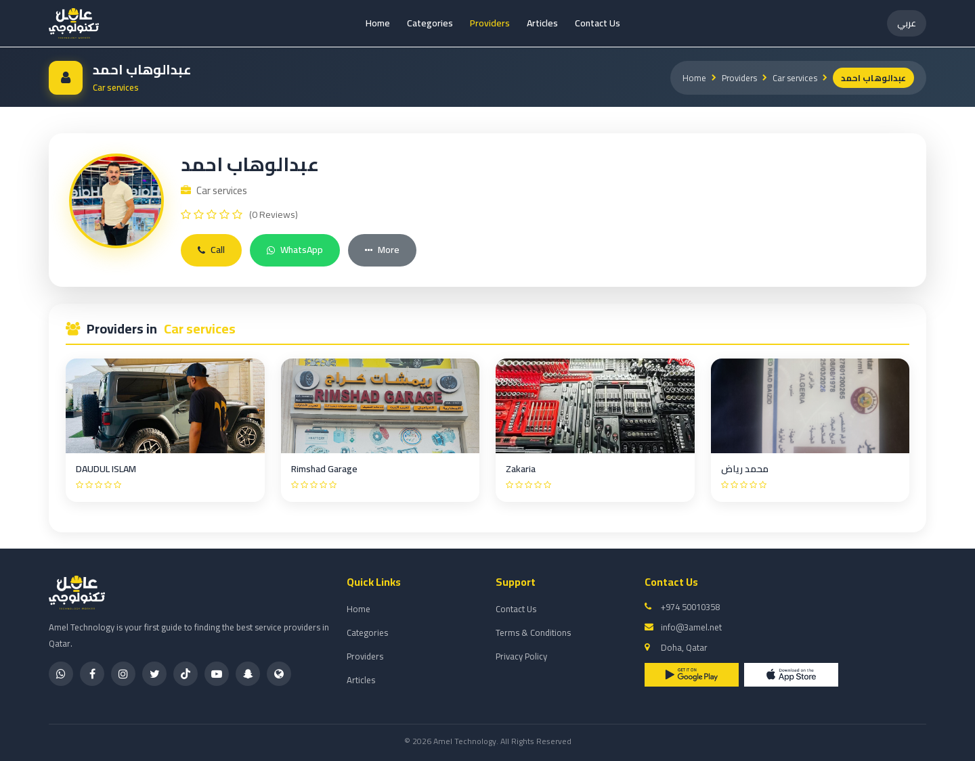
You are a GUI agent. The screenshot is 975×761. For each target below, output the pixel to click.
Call (211, 249)
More (382, 249)
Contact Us (597, 23)
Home (378, 23)
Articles (542, 23)
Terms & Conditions (533, 632)
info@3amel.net (691, 627)
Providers (490, 23)
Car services (794, 77)
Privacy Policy (521, 656)
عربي (906, 23)
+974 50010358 (690, 606)
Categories (430, 23)
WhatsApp (295, 249)
